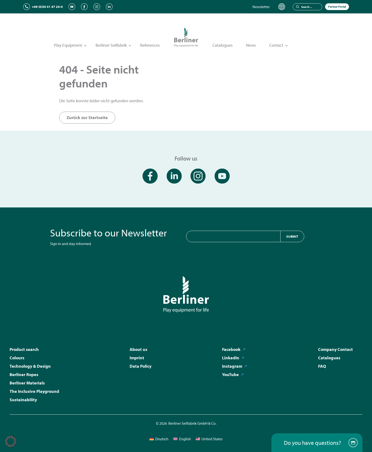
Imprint (137, 357)
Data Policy (140, 366)
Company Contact (335, 349)
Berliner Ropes (24, 374)
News (251, 45)
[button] (10, 441)
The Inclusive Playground (34, 391)
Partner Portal (337, 6)
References (150, 45)
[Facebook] (84, 6)
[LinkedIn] (109, 6)
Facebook (231, 349)
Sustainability (23, 399)
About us (138, 349)
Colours (17, 357)
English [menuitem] (185, 438)
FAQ (322, 366)
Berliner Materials (27, 383)
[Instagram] (96, 6)
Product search (24, 349)
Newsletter (261, 6)
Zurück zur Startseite (87, 117)
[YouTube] (72, 6)
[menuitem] (159, 438)
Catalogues (222, 45)
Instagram (232, 366)
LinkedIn (230, 357)
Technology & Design (30, 366)
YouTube (230, 374)
